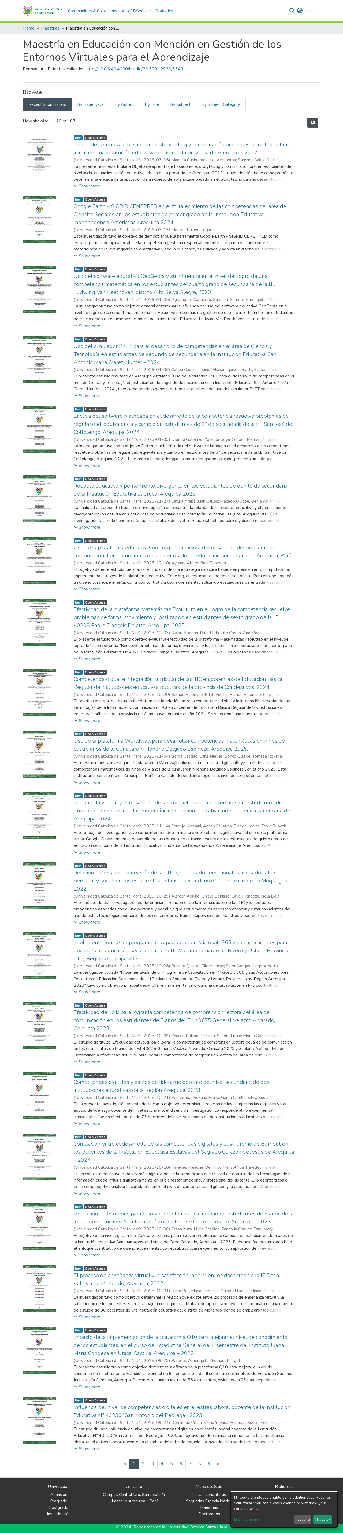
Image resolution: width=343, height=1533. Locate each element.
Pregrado (58, 1501)
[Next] (218, 1464)
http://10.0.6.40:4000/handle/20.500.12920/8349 (135, 69)
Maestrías (50, 28)
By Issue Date (90, 104)
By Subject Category (221, 104)
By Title (152, 104)
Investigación (59, 1514)
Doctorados (209, 1514)
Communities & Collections (92, 11)
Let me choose (246, 1519)
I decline (303, 1519)
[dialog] (284, 1510)
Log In (310, 11)
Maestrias (209, 1507)
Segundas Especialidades (209, 1501)
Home (29, 28)
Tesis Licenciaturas (209, 1494)
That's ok (322, 1519)
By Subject (180, 104)
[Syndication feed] (312, 123)
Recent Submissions (47, 104)
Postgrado (58, 1507)
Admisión (58, 1494)
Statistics (164, 11)
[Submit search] (292, 11)
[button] (300, 11)
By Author (124, 104)
